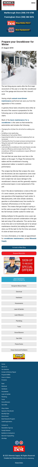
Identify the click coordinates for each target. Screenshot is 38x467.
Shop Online (5, 408)
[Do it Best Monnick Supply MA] (19, 451)
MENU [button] (32, 3)
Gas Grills (19, 338)
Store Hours (5, 416)
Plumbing (19, 321)
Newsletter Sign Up (7, 428)
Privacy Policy (19, 462)
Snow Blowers (19, 332)
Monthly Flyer (5, 413)
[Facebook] (17, 444)
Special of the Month (8, 411)
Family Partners (6, 430)
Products (4, 380)
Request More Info (19, 253)
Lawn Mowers (19, 315)
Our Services (5, 369)
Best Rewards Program (8, 419)
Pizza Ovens (19, 344)
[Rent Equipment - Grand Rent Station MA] (19, 32)
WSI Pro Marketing (28, 458)
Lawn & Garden (19, 309)
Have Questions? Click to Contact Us (19, 279)
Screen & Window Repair (9, 372)
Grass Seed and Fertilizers (19, 350)
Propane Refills (6, 374)
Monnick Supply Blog (8, 435)
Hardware (19, 297)
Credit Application (7, 421)
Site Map (4, 438)
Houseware (5, 391)
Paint (3, 383)
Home (3, 364)
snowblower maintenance (14, 238)
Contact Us (5, 425)
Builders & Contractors (8, 433)
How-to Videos (6, 377)
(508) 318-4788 (27, 13)
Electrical (19, 291)
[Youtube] (21, 444)
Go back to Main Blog (19, 247)
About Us (4, 367)
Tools (19, 326)
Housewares (19, 303)
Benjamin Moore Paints (19, 286)
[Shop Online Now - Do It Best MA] (19, 26)
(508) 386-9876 (27, 17)
